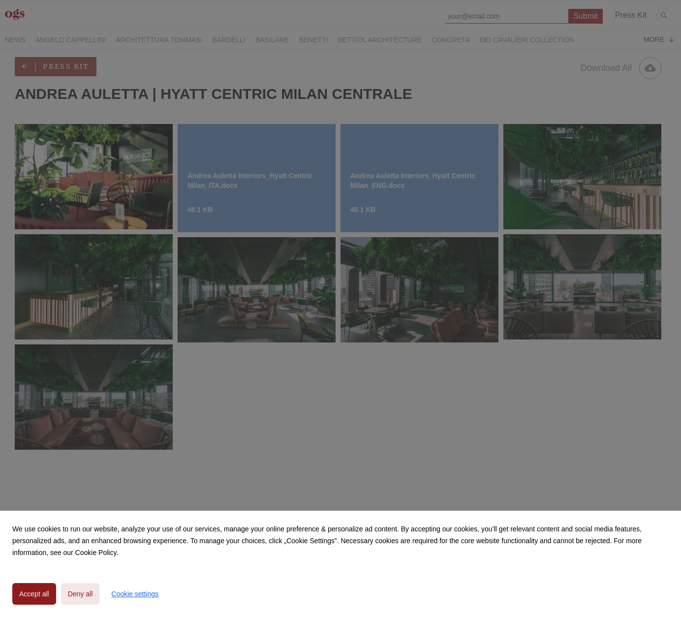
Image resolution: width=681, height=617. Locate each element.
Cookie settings (134, 594)
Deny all (80, 594)
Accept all (34, 594)
